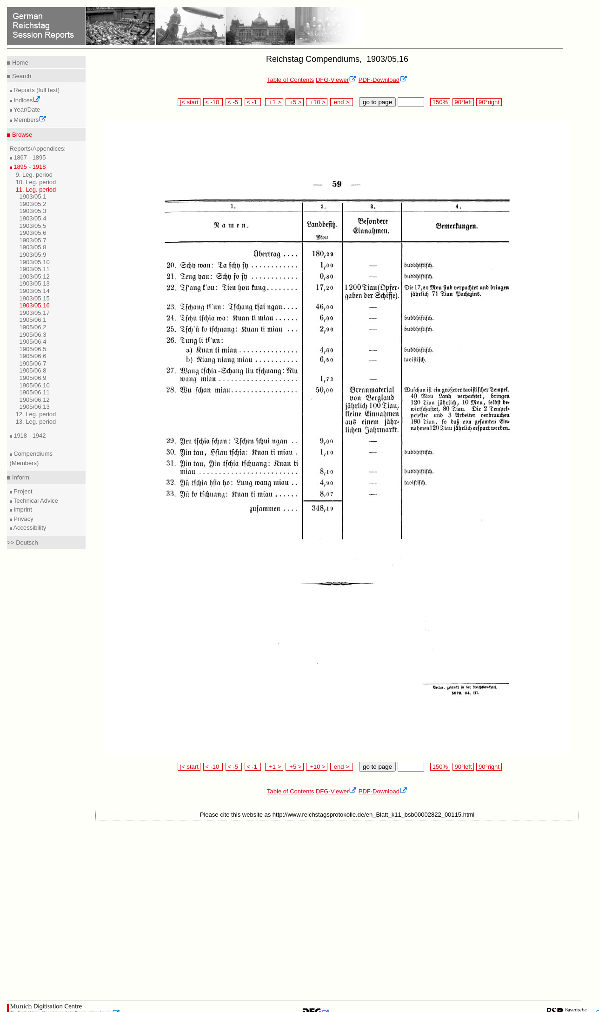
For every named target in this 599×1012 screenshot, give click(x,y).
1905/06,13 (35, 406)
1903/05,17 (35, 312)
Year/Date (26, 109)
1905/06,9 (33, 377)
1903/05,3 (33, 210)
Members (29, 119)
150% (440, 102)
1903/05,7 (33, 240)
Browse (21, 134)
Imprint (22, 509)
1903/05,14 (35, 290)
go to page (377, 102)
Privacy (22, 518)
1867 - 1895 (29, 157)
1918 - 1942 (29, 435)
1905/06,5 (33, 349)
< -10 (213, 102)
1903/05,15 (35, 298)
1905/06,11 (35, 392)
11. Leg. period (36, 189)
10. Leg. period (36, 182)
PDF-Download (383, 79)
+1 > (274, 102)
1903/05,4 (33, 218)
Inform (19, 477)
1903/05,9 (33, 254)
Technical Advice (35, 500)
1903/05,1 (33, 196)
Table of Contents (290, 79)
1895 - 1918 (29, 166)
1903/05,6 (33, 232)
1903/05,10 (35, 262)
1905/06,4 (33, 341)
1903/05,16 (35, 305)
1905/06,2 (33, 327)
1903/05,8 (33, 247)
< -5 (234, 102)
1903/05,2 (33, 203)
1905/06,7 (33, 363)
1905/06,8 (33, 370)
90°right (489, 102)
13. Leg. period (36, 421)
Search (20, 76)
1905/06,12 (35, 399)
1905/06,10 (35, 385)
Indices (26, 100)
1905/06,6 (33, 356)
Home (19, 62)
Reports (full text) (36, 90)
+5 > (294, 102)
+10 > (316, 102)
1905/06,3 (33, 334)
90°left (463, 102)
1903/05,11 (35, 269)
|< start (189, 102)
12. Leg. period (36, 414)
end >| (342, 102)
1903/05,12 (35, 276)
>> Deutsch (22, 542)
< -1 (253, 102)
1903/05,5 (33, 225)
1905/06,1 (33, 319)
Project (22, 491)
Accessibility (29, 527)
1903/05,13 (35, 283)
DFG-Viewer (336, 79)
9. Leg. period (34, 174)
